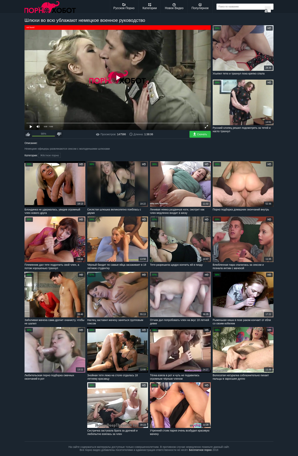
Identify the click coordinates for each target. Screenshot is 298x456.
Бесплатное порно (200, 449)
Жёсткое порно (49, 155)
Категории (150, 6)
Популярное (200, 6)
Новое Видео (174, 6)
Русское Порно (124, 6)
